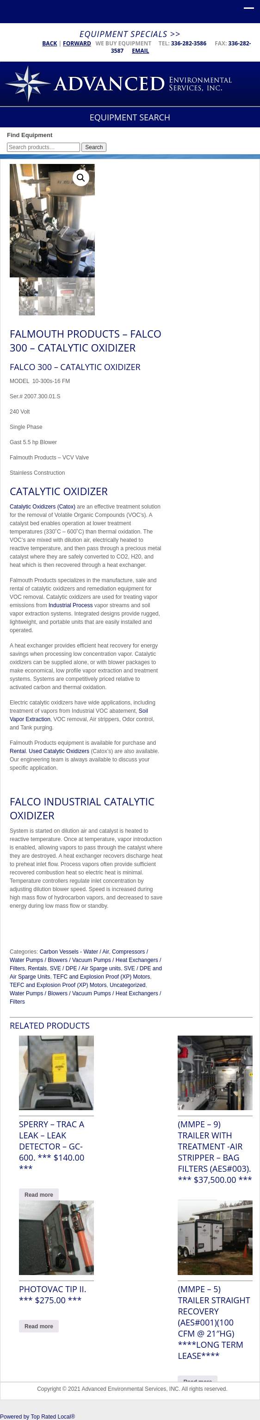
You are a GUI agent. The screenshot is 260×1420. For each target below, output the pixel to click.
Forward (77, 43)
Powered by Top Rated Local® (37, 1417)
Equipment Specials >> (130, 33)
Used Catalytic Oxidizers (59, 751)
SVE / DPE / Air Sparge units (85, 968)
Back (49, 43)
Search (94, 147)
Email (140, 51)
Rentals (37, 968)
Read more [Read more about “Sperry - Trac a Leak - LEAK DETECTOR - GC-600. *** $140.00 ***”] (39, 1195)
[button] (81, 178)
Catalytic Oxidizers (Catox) (42, 506)
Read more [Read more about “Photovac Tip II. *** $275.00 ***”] (39, 1326)
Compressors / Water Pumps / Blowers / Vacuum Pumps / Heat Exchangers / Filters (85, 960)
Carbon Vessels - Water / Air (74, 952)
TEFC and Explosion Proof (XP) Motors (101, 977)
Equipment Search (130, 117)
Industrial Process (71, 605)
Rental (18, 751)
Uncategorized (127, 985)
